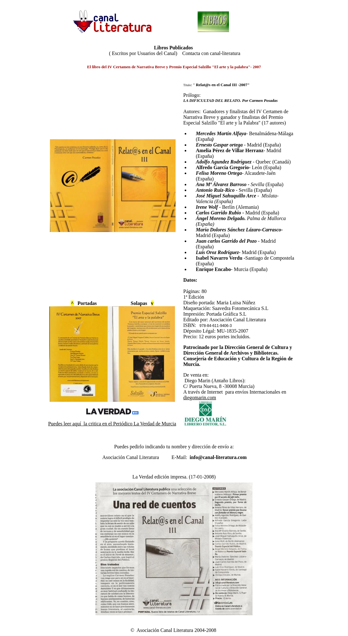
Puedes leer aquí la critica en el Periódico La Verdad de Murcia (112, 423)
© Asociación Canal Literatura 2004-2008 (174, 630)
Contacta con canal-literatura (211, 53)
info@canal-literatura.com (218, 457)
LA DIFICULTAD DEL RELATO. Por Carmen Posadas (230, 100)
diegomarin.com (199, 397)
